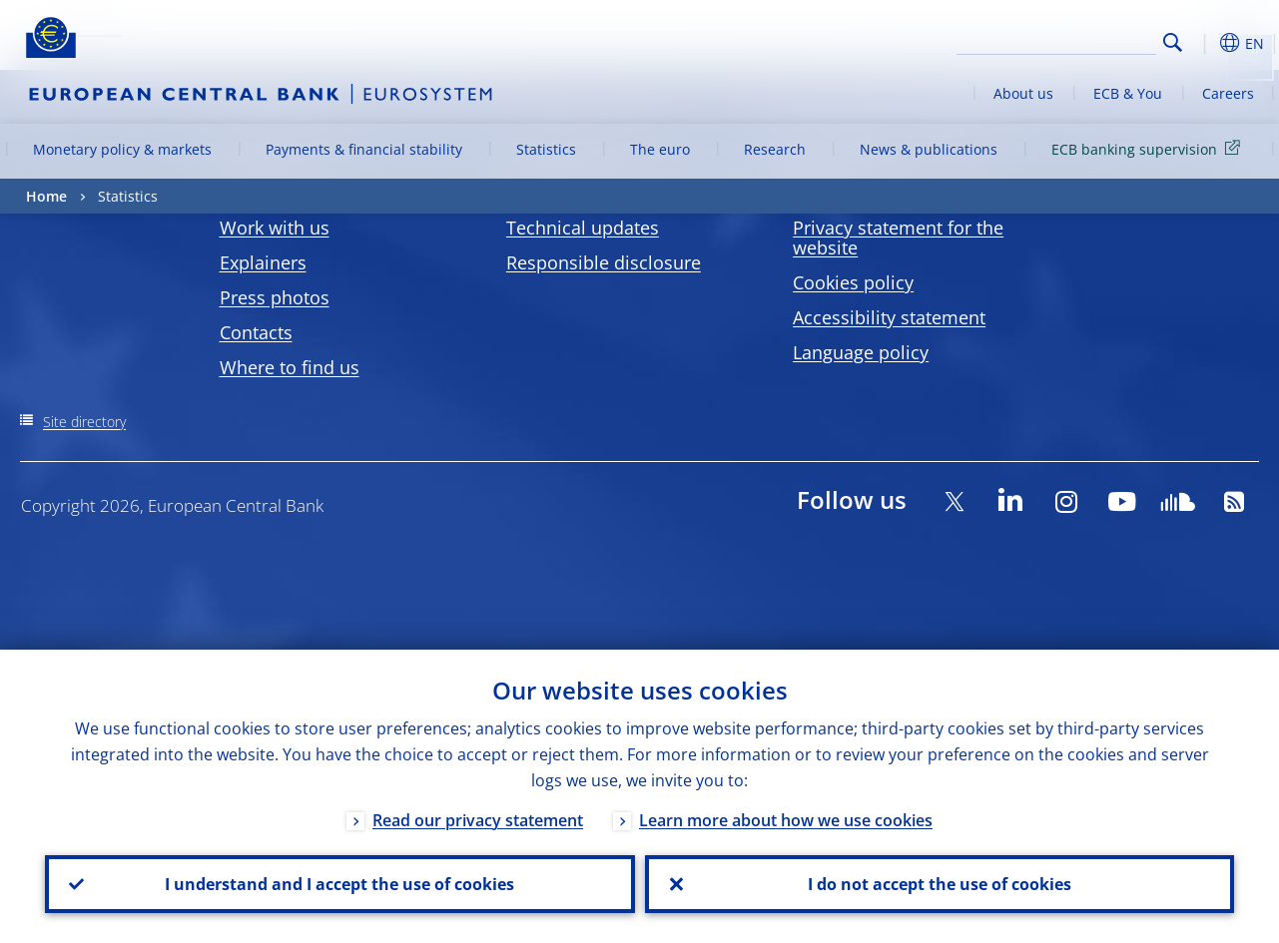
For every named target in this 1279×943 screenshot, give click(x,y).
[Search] (1056, 40)
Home (46, 196)
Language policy (861, 352)
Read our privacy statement (477, 820)
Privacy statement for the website (898, 237)
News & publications (928, 149)
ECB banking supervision (1149, 148)
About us (1023, 93)
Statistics (546, 149)
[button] (1204, 43)
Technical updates (582, 227)
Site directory (84, 421)
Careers (1228, 93)
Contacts (256, 332)
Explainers (263, 262)
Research (775, 149)
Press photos (274, 297)
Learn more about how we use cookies (786, 820)
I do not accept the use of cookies (939, 884)
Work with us (274, 227)
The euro (660, 149)
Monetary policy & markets (122, 149)
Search (1172, 42)
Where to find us (289, 367)
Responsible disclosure (603, 262)
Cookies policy (853, 282)
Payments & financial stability (364, 149)
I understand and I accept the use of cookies (339, 884)
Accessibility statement (889, 317)
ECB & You (1127, 93)
